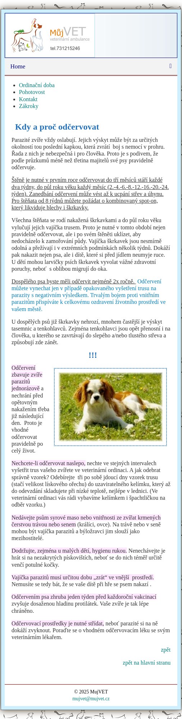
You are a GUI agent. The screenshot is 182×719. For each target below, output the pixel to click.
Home (18, 66)
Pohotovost (32, 92)
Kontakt (28, 99)
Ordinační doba (37, 85)
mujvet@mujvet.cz (91, 698)
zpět (165, 650)
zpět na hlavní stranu (146, 663)
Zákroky (28, 106)
